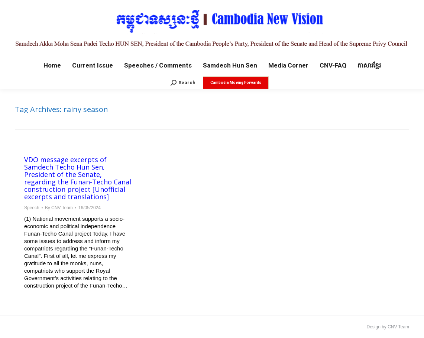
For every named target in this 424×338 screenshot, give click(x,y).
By (59, 207)
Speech (31, 207)
